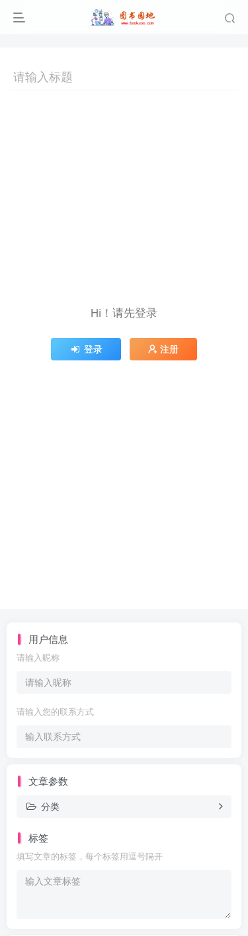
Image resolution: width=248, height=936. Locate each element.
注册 (163, 349)
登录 (86, 349)
